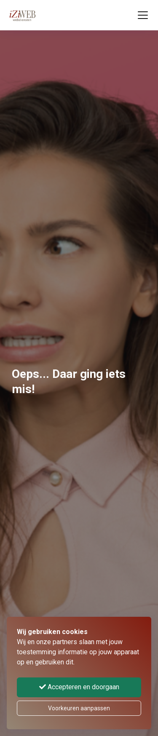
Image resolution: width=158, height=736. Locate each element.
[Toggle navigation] (142, 15)
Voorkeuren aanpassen (79, 708)
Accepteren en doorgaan (79, 687)
